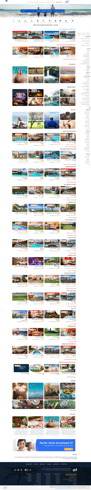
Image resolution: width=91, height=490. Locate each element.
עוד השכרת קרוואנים (72, 217)
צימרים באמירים (47, 475)
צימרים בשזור (48, 477)
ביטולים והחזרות (56, 464)
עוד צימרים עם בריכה (72, 253)
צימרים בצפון (53, 2)
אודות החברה (74, 483)
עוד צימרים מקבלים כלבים (71, 235)
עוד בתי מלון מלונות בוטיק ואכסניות (69, 359)
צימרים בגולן (58, 482)
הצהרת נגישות (42, 464)
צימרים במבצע (38, 475)
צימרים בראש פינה (47, 483)
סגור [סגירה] (5, 488)
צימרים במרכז (57, 476)
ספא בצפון (29, 478)
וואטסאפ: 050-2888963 (72, 477)
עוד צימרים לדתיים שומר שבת (70, 199)
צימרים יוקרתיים (38, 477)
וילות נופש (29, 475)
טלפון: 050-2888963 (73, 476)
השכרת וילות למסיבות (28, 477)
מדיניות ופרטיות (64, 464)
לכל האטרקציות (72, 410)
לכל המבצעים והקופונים (70, 377)
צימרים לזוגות (48, 2)
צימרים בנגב (58, 478)
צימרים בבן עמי (48, 481)
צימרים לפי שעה (38, 482)
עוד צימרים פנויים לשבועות (71, 182)
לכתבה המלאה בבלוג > (24, 436)
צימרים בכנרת (57, 481)
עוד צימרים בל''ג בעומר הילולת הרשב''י (69, 164)
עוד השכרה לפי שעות (71, 270)
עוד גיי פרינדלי (72, 324)
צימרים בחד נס (48, 476)
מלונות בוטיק (29, 479)
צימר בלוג (36, 464)
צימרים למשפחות (43, 2)
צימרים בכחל (48, 478)
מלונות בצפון (29, 481)
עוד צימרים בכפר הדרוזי (71, 306)
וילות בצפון (29, 476)
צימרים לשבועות (59, 2)
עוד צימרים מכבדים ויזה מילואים (70, 146)
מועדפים (27, 2)
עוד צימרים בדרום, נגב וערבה (70, 288)
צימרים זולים (39, 476)
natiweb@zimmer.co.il (72, 481)
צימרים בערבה (57, 479)
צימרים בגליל (58, 483)
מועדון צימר (74, 484)
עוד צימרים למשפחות (71, 341)
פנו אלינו (63, 458)
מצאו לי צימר (32, 2)
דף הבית (75, 482)
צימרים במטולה (48, 479)
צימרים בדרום (58, 477)
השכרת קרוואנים (36, 2)
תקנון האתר (49, 464)
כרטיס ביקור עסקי (29, 464)
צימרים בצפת (48, 482)
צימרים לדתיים (38, 478)
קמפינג (40, 483)
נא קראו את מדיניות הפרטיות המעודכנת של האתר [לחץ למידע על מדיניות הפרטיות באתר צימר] (62, 488)
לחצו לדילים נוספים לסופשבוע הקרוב (68, 59)
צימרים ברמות (48, 484)
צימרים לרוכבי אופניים (37, 484)
